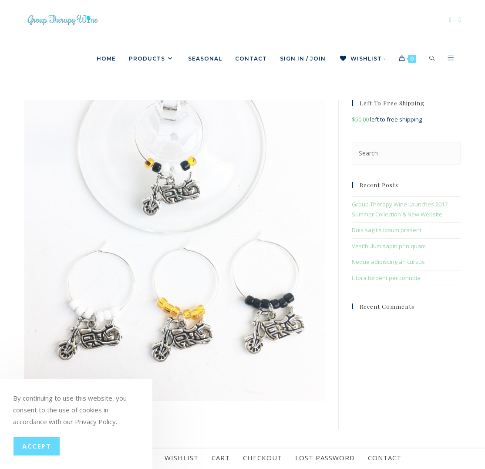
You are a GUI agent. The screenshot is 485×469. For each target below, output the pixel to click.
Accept (36, 446)
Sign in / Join (303, 58)
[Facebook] (450, 20)
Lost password (325, 460)
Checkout (262, 460)
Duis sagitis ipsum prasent (386, 230)
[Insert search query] (406, 153)
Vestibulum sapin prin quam (389, 246)
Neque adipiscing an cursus (388, 262)
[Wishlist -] (362, 58)
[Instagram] (459, 20)
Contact (384, 460)
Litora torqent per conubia (386, 278)
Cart (221, 460)
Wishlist (182, 460)
